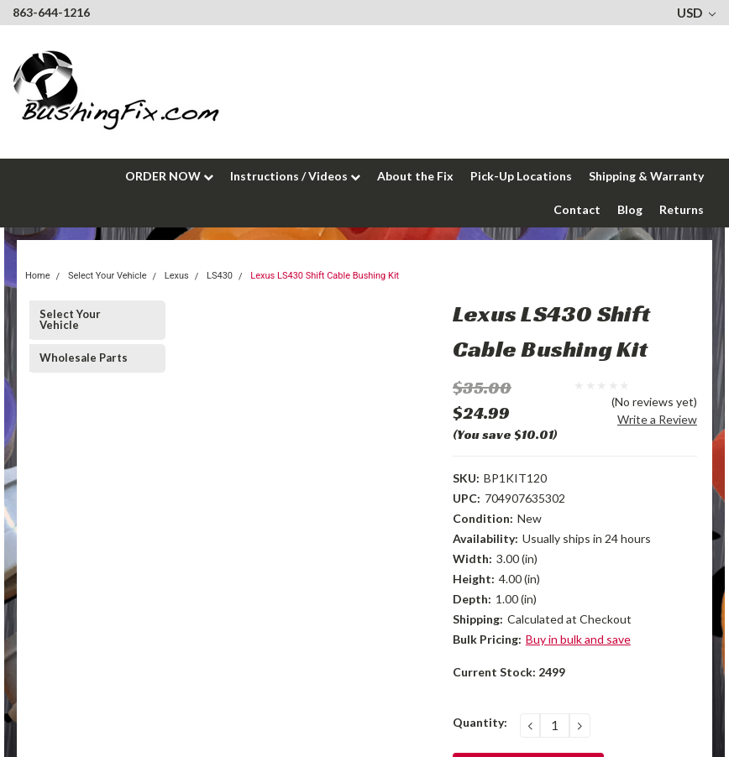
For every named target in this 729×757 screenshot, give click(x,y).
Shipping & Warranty (646, 176)
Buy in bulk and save (578, 639)
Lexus (177, 275)
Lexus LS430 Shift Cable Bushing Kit (324, 275)
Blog (629, 209)
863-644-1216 (51, 12)
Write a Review (657, 419)
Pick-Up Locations (521, 176)
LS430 (220, 275)
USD (696, 12)
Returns (681, 209)
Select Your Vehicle (70, 319)
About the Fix (415, 176)
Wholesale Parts (83, 357)
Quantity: (480, 722)
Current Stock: (509, 672)
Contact (577, 209)
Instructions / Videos (295, 176)
